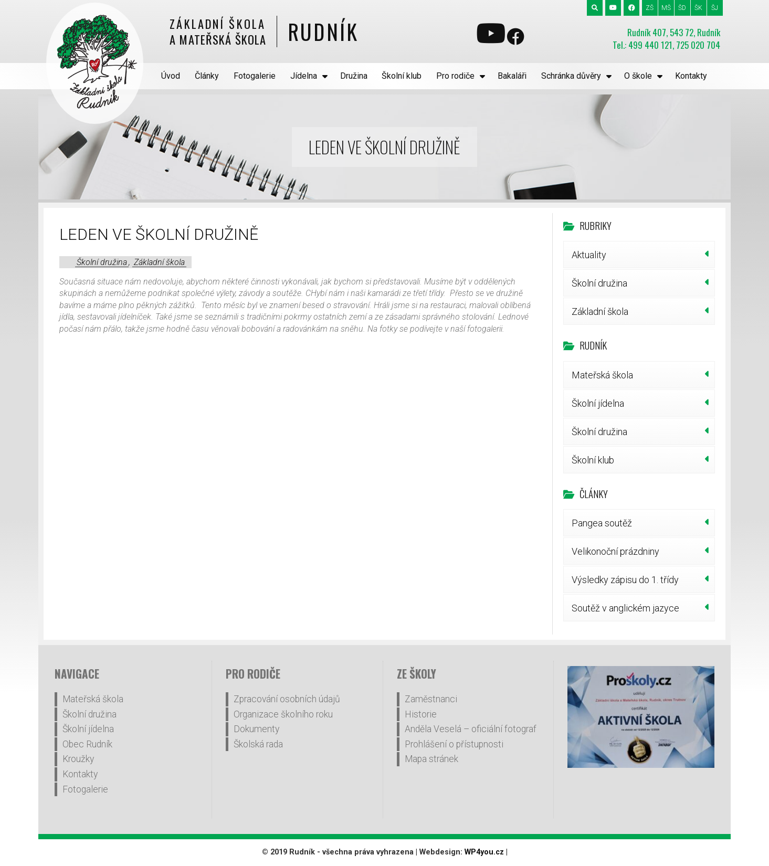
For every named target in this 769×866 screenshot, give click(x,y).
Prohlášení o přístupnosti (454, 744)
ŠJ (714, 8)
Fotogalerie (255, 76)
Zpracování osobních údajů (287, 699)
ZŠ (650, 8)
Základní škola (159, 262)
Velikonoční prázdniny (615, 551)
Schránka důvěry (571, 76)
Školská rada (258, 744)
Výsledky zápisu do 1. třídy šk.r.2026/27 (625, 583)
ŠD (682, 8)
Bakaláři (512, 76)
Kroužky (78, 759)
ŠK (698, 8)
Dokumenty (256, 729)
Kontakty (691, 76)
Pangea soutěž (602, 523)
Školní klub (402, 76)
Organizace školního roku (283, 714)
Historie (421, 714)
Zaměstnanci (431, 699)
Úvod (170, 76)
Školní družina (102, 262)
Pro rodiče (455, 76)
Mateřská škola (602, 375)
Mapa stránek (431, 759)
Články (207, 76)
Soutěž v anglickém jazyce (625, 608)
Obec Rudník (87, 744)
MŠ (666, 8)
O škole (638, 76)
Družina (353, 76)
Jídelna (303, 76)
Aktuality (589, 254)
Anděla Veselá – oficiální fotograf (470, 729)
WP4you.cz (484, 852)
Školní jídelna (598, 403)
